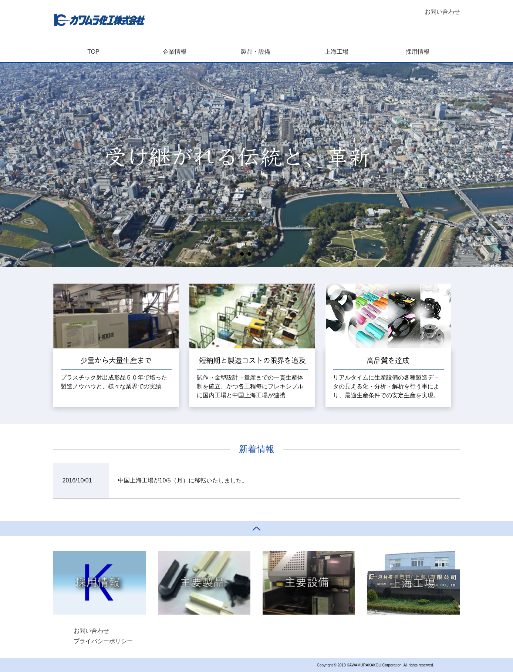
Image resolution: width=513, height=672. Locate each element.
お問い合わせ (442, 12)
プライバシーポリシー (103, 641)
